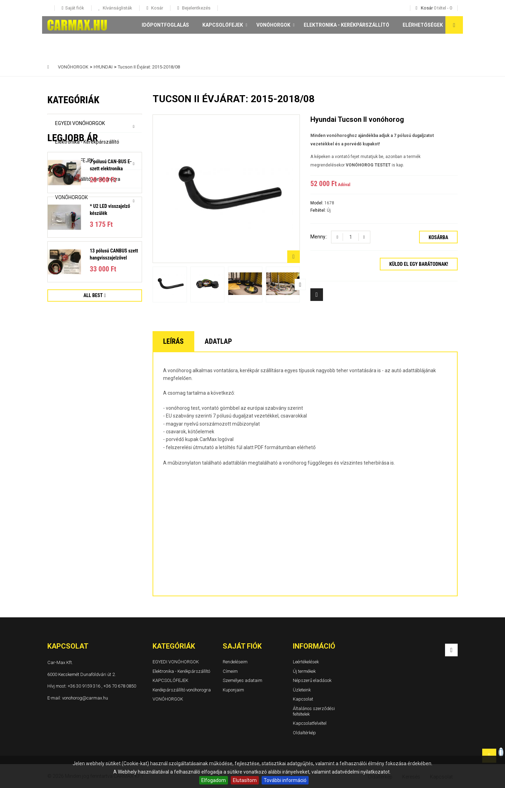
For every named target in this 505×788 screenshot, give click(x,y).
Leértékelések (306, 661)
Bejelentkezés (195, 8)
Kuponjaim (233, 689)
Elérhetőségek (423, 25)
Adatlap (218, 341)
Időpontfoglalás (165, 25)
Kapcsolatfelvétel (309, 723)
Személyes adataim (242, 680)
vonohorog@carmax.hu (85, 698)
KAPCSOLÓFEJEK (222, 25)
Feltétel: (318, 210)
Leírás (173, 341)
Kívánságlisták (117, 8)
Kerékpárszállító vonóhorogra (87, 179)
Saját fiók (242, 646)
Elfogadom (213, 780)
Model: (317, 203)
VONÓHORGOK (273, 25)
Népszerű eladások (312, 680)
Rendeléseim (235, 661)
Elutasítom (245, 780)
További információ (285, 780)
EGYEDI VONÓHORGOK (80, 123)
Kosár (156, 8)
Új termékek (304, 671)
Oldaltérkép (304, 732)
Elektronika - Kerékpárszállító (346, 25)
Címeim (230, 671)
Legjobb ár (72, 230)
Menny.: (318, 236)
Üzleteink (302, 689)
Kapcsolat (303, 699)
